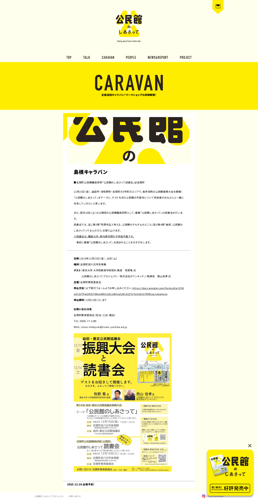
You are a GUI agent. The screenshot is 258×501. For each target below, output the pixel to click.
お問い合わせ (74, 496)
